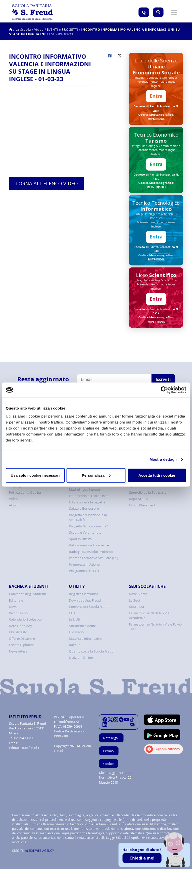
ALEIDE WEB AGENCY (39, 851)
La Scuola (23, 29)
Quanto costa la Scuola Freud (91, 651)
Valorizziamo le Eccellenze (89, 545)
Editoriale (16, 600)
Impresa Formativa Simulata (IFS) (93, 558)
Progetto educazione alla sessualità (88, 517)
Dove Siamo (138, 594)
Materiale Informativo (85, 638)
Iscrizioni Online (81, 657)
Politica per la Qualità (25, 492)
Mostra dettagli (163, 459)
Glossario (76, 632)
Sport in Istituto (80, 539)
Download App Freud (85, 600)
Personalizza (96, 475)
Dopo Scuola (138, 498)
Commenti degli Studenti (27, 594)
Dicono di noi (18, 613)
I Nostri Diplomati (21, 645)
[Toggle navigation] (174, 12)
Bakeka (74, 645)
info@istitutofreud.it (24, 747)
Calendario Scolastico (25, 619)
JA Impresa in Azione (84, 564)
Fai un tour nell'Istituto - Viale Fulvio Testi (155, 627)
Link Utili (75, 619)
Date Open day (20, 626)
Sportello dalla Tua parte (147, 492)
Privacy (108, 751)
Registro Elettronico (83, 594)
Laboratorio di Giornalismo (89, 495)
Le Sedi (134, 600)
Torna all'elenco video (46, 183)
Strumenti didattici (82, 626)
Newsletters (18, 651)
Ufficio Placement (142, 505)
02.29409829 (23, 738)
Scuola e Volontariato (85, 532)
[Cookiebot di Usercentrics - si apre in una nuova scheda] (164, 390)
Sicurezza (136, 606)
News (13, 606)
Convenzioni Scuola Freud (88, 606)
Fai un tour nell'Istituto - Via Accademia (149, 615)
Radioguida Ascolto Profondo (91, 551)
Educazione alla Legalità (87, 502)
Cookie (108, 763)
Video (39, 29)
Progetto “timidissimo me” (88, 526)
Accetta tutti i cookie (156, 475)
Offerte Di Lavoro (22, 638)
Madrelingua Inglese (84, 489)
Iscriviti (163, 379)
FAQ (72, 613)
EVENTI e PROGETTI (62, 29)
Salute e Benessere (84, 508)
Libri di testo (18, 632)
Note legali (111, 738)
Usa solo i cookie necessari (35, 475)
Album (13, 505)
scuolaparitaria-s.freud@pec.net (69, 719)
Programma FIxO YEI (84, 570)
